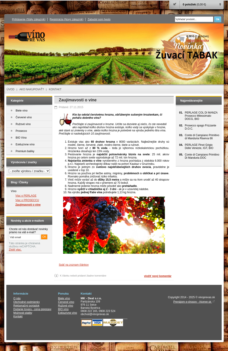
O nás (17, 298)
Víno (14, 191)
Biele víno (64, 298)
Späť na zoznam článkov (74, 264)
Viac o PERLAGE (25, 195)
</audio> (28, 266)
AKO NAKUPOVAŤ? (31, 89)
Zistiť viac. (15, 249)
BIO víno (63, 309)
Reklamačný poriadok (26, 305)
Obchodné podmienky (26, 302)
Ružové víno (65, 305)
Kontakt (18, 316)
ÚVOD (10, 89)
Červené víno (66, 302)
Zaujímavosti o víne (27, 204)
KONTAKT (55, 89)
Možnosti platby (22, 312)
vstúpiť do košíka (197, 40)
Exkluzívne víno (67, 312)
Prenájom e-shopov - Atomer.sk (194, 301)
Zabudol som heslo (99, 19)
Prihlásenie (28, 19)
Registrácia (66, 19)
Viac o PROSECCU (27, 200)
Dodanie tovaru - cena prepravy (32, 309)
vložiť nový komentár (157, 276)
